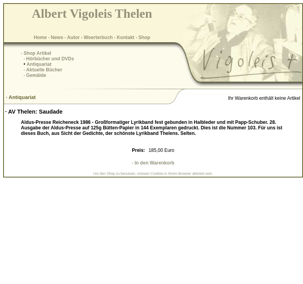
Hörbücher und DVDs (50, 59)
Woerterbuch (98, 37)
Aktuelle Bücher (44, 70)
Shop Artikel (37, 53)
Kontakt (126, 37)
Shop (144, 37)
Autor (73, 37)
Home (40, 37)
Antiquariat (38, 64)
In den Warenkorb (154, 163)
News (57, 37)
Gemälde (36, 75)
